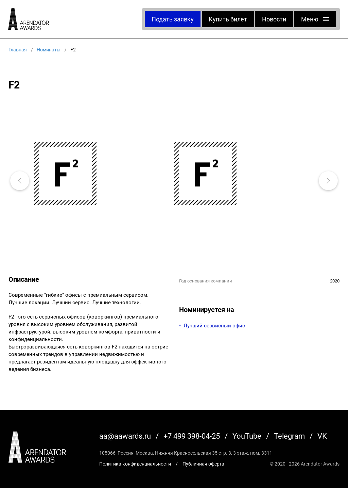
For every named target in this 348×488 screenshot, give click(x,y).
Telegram (289, 436)
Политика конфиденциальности (135, 463)
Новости (274, 19)
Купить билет (228, 19)
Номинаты (48, 49)
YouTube (246, 436)
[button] (19, 180)
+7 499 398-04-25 (191, 436)
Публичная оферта (203, 463)
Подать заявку (173, 19)
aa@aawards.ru (125, 436)
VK (322, 436)
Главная (17, 49)
